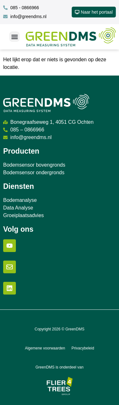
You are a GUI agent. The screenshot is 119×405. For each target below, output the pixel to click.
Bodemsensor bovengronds (34, 165)
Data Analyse (18, 207)
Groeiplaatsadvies (23, 215)
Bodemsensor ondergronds (33, 172)
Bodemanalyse (20, 200)
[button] (14, 36)
